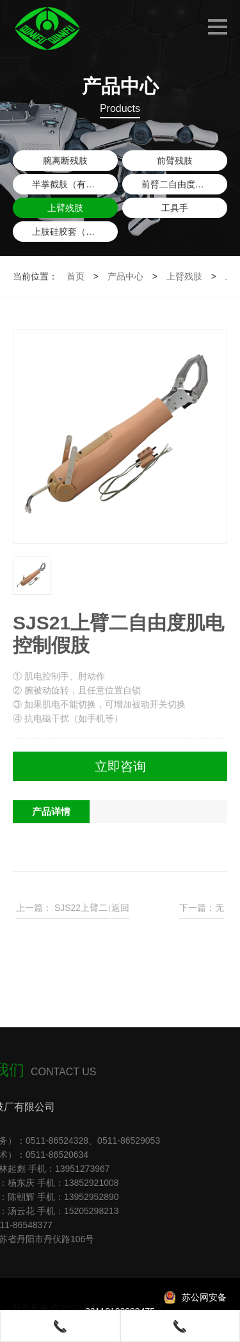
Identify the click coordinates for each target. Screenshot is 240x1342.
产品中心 (125, 276)
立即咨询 (120, 766)
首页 (75, 276)
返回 (120, 908)
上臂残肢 (65, 208)
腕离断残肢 (65, 160)
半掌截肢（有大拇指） (75, 184)
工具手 (174, 208)
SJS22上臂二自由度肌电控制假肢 (102, 908)
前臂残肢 (175, 160)
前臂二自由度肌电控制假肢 (184, 184)
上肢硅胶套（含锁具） (75, 231)
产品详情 (51, 811)
